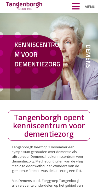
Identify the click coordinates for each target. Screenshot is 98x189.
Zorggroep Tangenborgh (24, 7)
